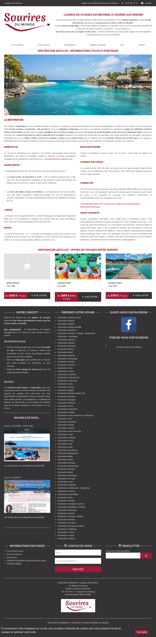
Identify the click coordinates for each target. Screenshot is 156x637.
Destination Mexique (66, 463)
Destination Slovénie (66, 519)
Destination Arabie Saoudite (70, 327)
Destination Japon (65, 434)
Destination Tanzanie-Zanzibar (71, 526)
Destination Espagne (66, 400)
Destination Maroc (65, 459)
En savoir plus (141, 626)
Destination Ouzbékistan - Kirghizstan (74, 488)
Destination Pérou (65, 497)
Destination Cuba (65, 384)
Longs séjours (43, 45)
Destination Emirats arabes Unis (71, 393)
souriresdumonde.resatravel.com (58, 159)
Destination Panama (66, 491)
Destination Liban (65, 447)
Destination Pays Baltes (68, 494)
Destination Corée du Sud (68, 377)
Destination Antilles (66, 324)
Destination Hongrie (66, 412)
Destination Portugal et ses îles (71, 504)
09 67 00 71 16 (130, 3)
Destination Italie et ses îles (70, 431)
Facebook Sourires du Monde (128, 347)
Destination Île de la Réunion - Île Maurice (75, 415)
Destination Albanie (66, 321)
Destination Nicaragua (67, 475)
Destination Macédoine (68, 450)
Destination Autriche (66, 340)
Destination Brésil (65, 352)
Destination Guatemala (67, 409)
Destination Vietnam (66, 538)
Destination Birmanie (67, 346)
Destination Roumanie (67, 510)
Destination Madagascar (68, 453)
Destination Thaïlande (67, 529)
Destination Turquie (66, 535)
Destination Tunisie (66, 532)
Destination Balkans (66, 343)
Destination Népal (65, 472)
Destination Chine (65, 368)
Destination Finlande (66, 403)
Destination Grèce (65, 406)
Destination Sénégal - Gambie (70, 516)
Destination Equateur (67, 396)
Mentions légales (14, 563)
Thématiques (69, 45)
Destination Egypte (66, 390)
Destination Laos (65, 444)
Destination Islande (66, 428)
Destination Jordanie (66, 437)
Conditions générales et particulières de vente (26, 560)
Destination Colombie (67, 374)
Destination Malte (65, 456)
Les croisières (17, 45)
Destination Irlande (66, 425)
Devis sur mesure (14, 554)
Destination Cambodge (67, 359)
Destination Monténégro (68, 466)
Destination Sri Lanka (67, 523)
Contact (146, 3)
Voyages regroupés (97, 45)
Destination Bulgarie (66, 355)
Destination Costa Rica (67, 381)
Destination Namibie (66, 469)
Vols (122, 45)
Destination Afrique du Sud (69, 317)
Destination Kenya (65, 440)
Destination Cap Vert (66, 365)
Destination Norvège (66, 478)
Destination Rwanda (66, 513)
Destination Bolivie (66, 349)
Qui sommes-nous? (15, 551)
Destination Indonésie (67, 422)
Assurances (12, 557)
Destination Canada (66, 362)
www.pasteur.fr (128, 239)
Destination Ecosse (66, 387)
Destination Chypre (66, 371)
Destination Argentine (67, 330)
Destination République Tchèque (71, 507)
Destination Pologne (66, 500)
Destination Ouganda (67, 485)
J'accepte (142, 632)
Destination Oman (65, 482)
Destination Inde (65, 418)
